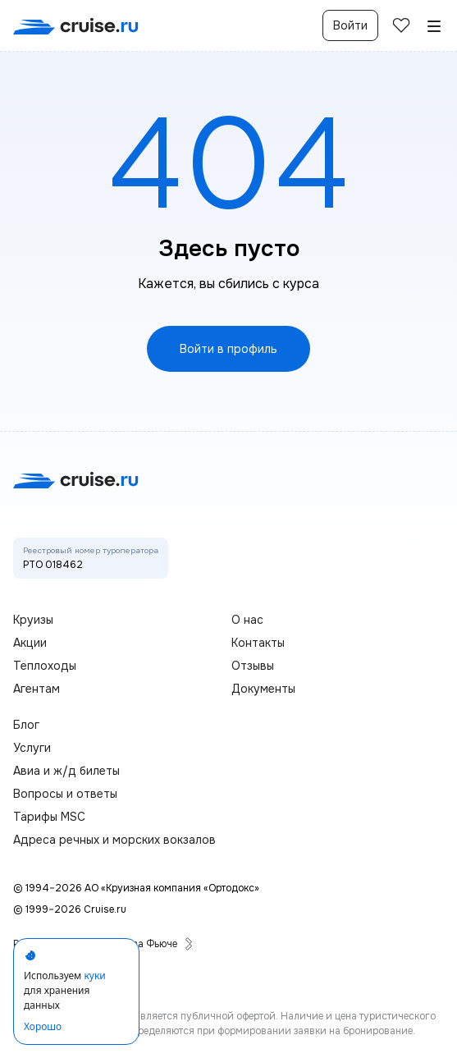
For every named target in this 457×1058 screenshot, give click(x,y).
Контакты (258, 642)
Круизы (33, 619)
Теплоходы (44, 665)
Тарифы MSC (49, 816)
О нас (247, 619)
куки (94, 975)
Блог (26, 724)
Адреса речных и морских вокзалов (114, 839)
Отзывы (252, 665)
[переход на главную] (76, 25)
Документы (263, 688)
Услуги (32, 747)
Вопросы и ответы (65, 793)
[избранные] (401, 25)
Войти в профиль (228, 348)
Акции (30, 642)
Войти (350, 25)
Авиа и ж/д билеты (66, 770)
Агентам (36, 688)
